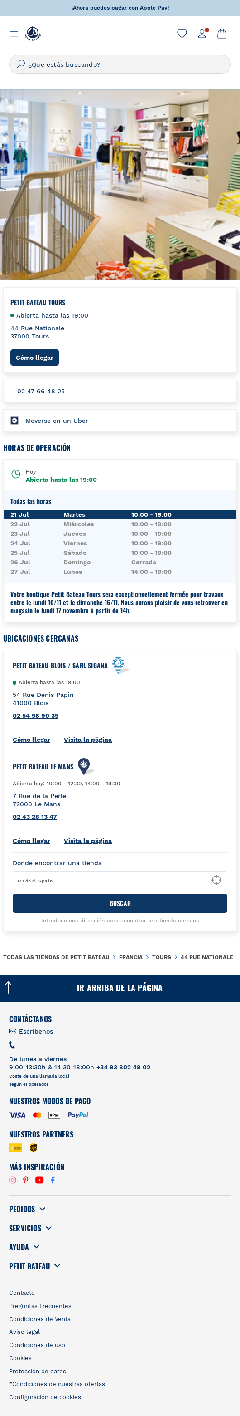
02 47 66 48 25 (41, 391)
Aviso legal (24, 1331)
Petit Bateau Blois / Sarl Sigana (60, 665)
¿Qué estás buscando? (65, 64)
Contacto (22, 1292)
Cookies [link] (20, 1358)
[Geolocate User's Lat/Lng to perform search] (216, 880)
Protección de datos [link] (37, 1371)
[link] (182, 33)
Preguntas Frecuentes (40, 1306)
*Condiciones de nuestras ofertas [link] (57, 1384)
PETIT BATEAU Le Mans (43, 767)
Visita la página (88, 739)
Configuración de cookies (45, 1397)
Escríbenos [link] (36, 1031)
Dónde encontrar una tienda (57, 863)
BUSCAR (120, 903)
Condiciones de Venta (40, 1319)
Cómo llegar (37, 357)
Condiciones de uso (37, 1345)
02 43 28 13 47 (35, 816)
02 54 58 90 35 (35, 715)
